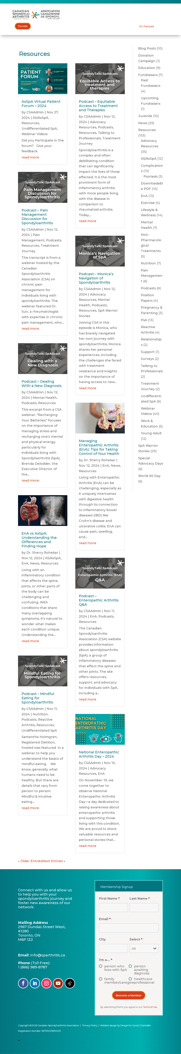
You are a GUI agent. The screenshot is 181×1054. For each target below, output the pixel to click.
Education (146, 68)
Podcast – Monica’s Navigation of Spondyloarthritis (96, 278)
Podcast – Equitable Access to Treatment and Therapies (98, 106)
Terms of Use (150, 1007)
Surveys (147, 359)
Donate (23, 26)
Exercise (148, 203)
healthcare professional (144, 980)
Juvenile (145, 116)
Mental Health (45, 398)
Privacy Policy (89, 1025)
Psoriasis (150, 176)
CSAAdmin (35, 112)
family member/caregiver (116, 980)
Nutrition (40, 714)
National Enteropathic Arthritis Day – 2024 (99, 754)
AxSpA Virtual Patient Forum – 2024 (41, 104)
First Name (109, 898)
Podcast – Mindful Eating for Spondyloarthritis (38, 698)
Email (105, 919)
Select (136, 939)
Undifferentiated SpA (39, 129)
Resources (30, 123)
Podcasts (53, 240)
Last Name (140, 898)
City (102, 939)
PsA (144, 320)
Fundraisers (148, 75)
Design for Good (129, 1025)
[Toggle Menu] (171, 15)
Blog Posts (147, 49)
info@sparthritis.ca (47, 955)
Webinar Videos (35, 134)
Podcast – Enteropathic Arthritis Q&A (99, 600)
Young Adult (151, 433)
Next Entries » (53, 861)
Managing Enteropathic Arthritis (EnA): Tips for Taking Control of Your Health (99, 447)
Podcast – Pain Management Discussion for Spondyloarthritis (37, 216)
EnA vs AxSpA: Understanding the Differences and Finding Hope (39, 539)
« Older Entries (30, 861)
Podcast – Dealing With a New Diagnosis (42, 383)
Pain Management (151, 275)
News (34, 564)
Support (148, 352)
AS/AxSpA (40, 118)
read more (30, 157)
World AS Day (149, 476)
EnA (25, 564)
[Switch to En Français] (147, 26)
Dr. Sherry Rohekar (42, 553)
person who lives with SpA (115, 968)
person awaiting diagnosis (141, 970)
